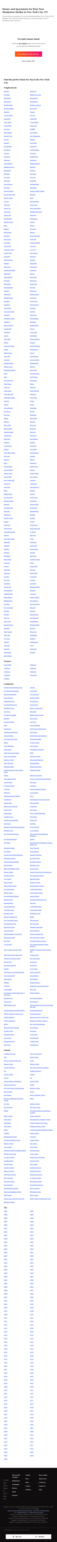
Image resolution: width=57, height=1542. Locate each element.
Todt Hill (6, 642)
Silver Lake (7, 635)
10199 (31, 1407)
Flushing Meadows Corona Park (13, 934)
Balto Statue (7, 824)
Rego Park (7, 511)
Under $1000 (7, 665)
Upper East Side (34, 391)
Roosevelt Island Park (10, 965)
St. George (7, 639)
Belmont (32, 232)
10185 (5, 1407)
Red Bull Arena (8, 998)
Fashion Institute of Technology (12, 1081)
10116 (31, 1325)
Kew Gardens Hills (9, 480)
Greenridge (33, 583)
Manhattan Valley (9, 363)
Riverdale (6, 301)
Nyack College (34, 1154)
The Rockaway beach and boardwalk (14, 972)
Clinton (6, 336)
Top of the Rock (34, 694)
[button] (55, 3)
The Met (32, 687)
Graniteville (33, 577)
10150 (31, 1356)
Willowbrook (7, 652)
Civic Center (33, 332)
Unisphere (33, 824)
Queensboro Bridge (9, 848)
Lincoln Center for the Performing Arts (41, 872)
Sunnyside (33, 535)
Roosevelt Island (34, 373)
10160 (31, 1373)
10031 (31, 1259)
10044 (31, 1280)
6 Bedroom (33, 672)
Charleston (7, 563)
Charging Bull (8, 803)
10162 (5, 1376)
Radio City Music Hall (36, 708)
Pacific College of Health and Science (40, 1199)
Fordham (6, 263)
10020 (5, 1242)
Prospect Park (7, 962)
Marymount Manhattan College (12, 1192)
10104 (31, 1304)
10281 (31, 1452)
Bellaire (6, 418)
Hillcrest (32, 459)
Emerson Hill (33, 573)
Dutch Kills (7, 439)
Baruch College (34, 1057)
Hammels (6, 459)
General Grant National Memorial (13, 855)
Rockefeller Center (9, 708)
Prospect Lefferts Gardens (37, 191)
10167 (31, 1383)
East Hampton (34, 979)
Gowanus (6, 153)
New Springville (8, 608)
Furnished (6, 678)
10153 (5, 1362)
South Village (34, 377)
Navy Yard (7, 177)
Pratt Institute (7, 1095)
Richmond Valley (35, 625)
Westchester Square (9, 318)
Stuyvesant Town (8, 380)
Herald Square (34, 349)
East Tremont (33, 253)
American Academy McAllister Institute (15, 1150)
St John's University (9, 1067)
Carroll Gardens (8, 115)
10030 (5, 1259)
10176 (5, 1400)
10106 (31, 1307)
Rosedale (32, 518)
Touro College (8, 1147)
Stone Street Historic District (38, 789)
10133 (31, 1352)
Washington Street (9, 1034)
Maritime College (35, 1104)
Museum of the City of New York (39, 1017)
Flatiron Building (8, 736)
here (37, 1508)
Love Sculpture (34, 830)
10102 (31, 1300)
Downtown (7, 129)
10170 (5, 1390)
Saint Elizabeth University (11, 1188)
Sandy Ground (8, 632)
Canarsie (32, 112)
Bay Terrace (7, 411)
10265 (31, 1428)
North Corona (34, 497)
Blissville (32, 422)
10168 (5, 1386)
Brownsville (33, 108)
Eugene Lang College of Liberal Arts (14, 1199)
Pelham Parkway (8, 298)
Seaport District (34, 851)
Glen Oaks (7, 456)
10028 (5, 1256)
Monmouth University (36, 1174)
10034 (5, 1266)
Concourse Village (9, 250)
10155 (5, 1366)
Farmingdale (7, 1123)
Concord (6, 566)
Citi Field (6, 986)
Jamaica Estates (34, 473)
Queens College (34, 1081)
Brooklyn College (35, 1088)
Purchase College (35, 1150)
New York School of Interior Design (14, 1088)
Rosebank (6, 628)
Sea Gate (6, 201)
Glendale (32, 456)
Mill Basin (7, 174)
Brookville (33, 429)
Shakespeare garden (9, 937)
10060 (5, 1287)
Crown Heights (34, 122)
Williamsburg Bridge (10, 858)
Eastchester (7, 256)
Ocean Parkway (8, 184)
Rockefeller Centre (35, 913)
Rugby (32, 198)
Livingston (33, 594)
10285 (31, 1455)
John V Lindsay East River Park (13, 950)
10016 (5, 1235)
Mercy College (34, 1195)
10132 (5, 1352)
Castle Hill (33, 239)
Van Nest (32, 311)
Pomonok (6, 504)
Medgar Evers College (10, 1154)
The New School (8, 1074)
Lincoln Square (34, 356)
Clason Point (7, 246)
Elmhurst (32, 442)
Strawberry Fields (9, 760)
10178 (5, 1404)
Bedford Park (7, 232)
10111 (5, 1318)
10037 (31, 1269)
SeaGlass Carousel (35, 756)
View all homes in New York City (28, 54)
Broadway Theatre (35, 882)
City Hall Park (8, 944)
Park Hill (6, 614)
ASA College (33, 1147)
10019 (31, 1238)
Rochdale (32, 515)
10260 (31, 1424)
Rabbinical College (9, 1202)
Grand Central (34, 705)
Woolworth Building (35, 739)
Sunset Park (7, 212)
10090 (31, 1297)
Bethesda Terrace (8, 830)
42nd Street (33, 782)
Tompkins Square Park (36, 927)
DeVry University (35, 1188)
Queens (32, 401)
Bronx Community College (37, 1095)
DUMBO (32, 129)
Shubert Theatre (8, 893)
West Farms (33, 315)
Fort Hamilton (8, 146)
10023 (31, 1245)
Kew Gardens (34, 477)
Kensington (33, 160)
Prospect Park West (9, 1041)
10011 (5, 1228)
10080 (5, 1294)
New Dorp (7, 604)
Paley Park (7, 941)
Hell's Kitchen (8, 656)
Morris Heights (8, 277)
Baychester (33, 229)
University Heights (9, 311)
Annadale (6, 549)
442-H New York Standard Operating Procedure (20, 1510)
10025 (31, 1249)
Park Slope (7, 188)
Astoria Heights (8, 408)
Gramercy (33, 342)
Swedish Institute (8, 1161)
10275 (31, 1442)
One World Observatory (10, 705)
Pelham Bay (7, 294)
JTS (5, 1071)
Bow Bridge (7, 851)
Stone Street (7, 1045)
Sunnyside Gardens (9, 539)
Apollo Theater (34, 869)
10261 (5, 1428)
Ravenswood (33, 508)
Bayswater (7, 415)
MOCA (6, 1024)
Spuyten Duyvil (34, 305)
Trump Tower (7, 810)
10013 (5, 1232)
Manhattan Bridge (9, 767)
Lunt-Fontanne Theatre (36, 893)
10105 (5, 1307)
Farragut (6, 139)
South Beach (33, 635)
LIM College (7, 1119)
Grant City (7, 580)
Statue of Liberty (8, 698)
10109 (5, 1314)
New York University (36, 1054)
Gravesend (33, 153)
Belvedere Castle (34, 865)
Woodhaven (33, 542)
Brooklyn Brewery (35, 982)
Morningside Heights (10, 370)
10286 (5, 1459)
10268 (5, 1431)
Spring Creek (33, 205)
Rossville (32, 628)
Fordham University (35, 1071)
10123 (5, 1338)
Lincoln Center (8, 782)
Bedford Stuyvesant (35, 95)
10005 (5, 1218)
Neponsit (32, 494)
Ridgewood (7, 515)
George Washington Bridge (11, 862)
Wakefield (6, 315)
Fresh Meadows (34, 453)
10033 (31, 1263)
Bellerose (6, 422)
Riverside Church (35, 858)
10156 (31, 1366)
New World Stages (9, 889)
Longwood (33, 270)
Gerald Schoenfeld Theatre (11, 896)
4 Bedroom (33, 668)
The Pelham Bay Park (10, 924)
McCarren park (34, 920)
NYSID (32, 1085)
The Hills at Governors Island (12, 958)
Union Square (7, 391)
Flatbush (32, 139)
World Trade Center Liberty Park (13, 955)
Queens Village (34, 504)
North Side (7, 181)
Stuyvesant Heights (35, 208)
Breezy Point (7, 425)
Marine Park (7, 170)
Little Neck (7, 487)
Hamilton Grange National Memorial (14, 827)
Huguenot (32, 590)
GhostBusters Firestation (37, 749)
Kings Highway (8, 163)
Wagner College (34, 1133)
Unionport (33, 308)
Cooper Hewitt (34, 793)
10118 (31, 1328)
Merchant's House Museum (11, 1027)
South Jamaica (8, 528)
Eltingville (7, 573)
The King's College (9, 1181)
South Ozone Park (35, 528)
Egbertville (7, 570)
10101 (5, 1300)
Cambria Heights (8, 432)
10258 (31, 1421)
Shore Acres (33, 632)
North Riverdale (8, 287)
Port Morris (33, 298)
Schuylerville (33, 301)
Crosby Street (34, 1034)
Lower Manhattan (9, 746)
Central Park (33, 691)
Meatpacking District (36, 767)
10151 (5, 1359)
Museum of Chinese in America (39, 1021)
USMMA (6, 1133)
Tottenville (7, 645)
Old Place (6, 611)
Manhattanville (34, 363)
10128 (5, 1345)
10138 (5, 1356)
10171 (31, 1390)
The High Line (34, 701)
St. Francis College (9, 1157)
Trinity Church (34, 746)
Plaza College (34, 1164)
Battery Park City (9, 325)
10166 (5, 1383)
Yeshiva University (35, 1116)
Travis (31, 645)
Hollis (5, 463)
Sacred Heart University (36, 1185)
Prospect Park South (9, 194)
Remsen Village (8, 198)
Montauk (6, 982)
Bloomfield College (35, 1192)
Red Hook (33, 194)
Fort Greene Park (8, 931)
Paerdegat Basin (34, 184)
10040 (5, 1276)
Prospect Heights (8, 191)
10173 (31, 1393)
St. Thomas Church (9, 786)
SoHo (5, 377)
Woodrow (32, 652)
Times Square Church (10, 779)
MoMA (32, 917)
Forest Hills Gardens (9, 453)
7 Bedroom (7, 675)
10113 (5, 1321)
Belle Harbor (33, 418)
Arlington (6, 552)
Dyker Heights (8, 132)
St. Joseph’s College (35, 1178)
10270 (5, 1435)
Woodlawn (7, 322)
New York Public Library (11, 920)
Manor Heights (8, 597)
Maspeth (32, 490)
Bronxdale (7, 236)
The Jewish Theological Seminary (39, 1067)
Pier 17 (32, 796)
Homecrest (7, 160)
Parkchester (33, 291)
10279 (31, 1448)
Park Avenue (33, 810)
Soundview (7, 305)
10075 (31, 1290)
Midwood (32, 170)
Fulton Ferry (33, 146)
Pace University (8, 1107)
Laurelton (32, 480)
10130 (5, 1349)
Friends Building (34, 763)
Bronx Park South (35, 236)
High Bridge (33, 263)
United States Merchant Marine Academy (41, 1130)
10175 (31, 1397)
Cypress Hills (7, 126)
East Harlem (33, 336)
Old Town (33, 611)
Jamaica (32, 470)
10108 (31, 1311)
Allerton (32, 225)
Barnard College (8, 1064)
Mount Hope (33, 284)
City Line (32, 115)
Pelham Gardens (34, 294)
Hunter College (8, 1092)
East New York (8, 136)
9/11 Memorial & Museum (11, 691)
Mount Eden (7, 284)
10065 (31, 1287)
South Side (7, 205)
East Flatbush (34, 132)
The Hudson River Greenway (38, 941)
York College (7, 1126)
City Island (7, 243)
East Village (7, 339)
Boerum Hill (7, 101)
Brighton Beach (8, 105)
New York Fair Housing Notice (41, 1510)
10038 (5, 1273)
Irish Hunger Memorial (10, 839)
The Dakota (7, 843)
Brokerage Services (23, 1512)
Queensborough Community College (40, 1119)
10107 (5, 1311)
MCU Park (33, 989)
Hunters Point (34, 466)
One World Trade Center (10, 739)
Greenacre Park (34, 955)
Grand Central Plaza (9, 906)
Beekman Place (34, 325)
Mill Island (33, 174)
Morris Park (33, 277)
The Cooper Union (35, 1107)
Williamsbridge (34, 318)
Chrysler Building (35, 725)
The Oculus (7, 711)
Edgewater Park (8, 260)
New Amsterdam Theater (37, 875)
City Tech (6, 1104)
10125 (5, 1342)
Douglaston (33, 435)
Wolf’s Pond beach (35, 972)
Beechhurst (33, 415)
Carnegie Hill (7, 329)
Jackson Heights (8, 470)
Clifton (32, 563)
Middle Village (8, 494)
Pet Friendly (33, 675)
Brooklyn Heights (9, 108)
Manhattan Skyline (9, 701)
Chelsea (32, 329)
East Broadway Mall (35, 910)
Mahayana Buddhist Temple (11, 869)
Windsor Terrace (8, 222)
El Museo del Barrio (9, 1021)
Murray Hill (33, 370)
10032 (5, 1263)
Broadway (7, 718)
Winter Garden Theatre (10, 886)
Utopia (32, 539)
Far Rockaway (8, 446)
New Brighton (34, 601)
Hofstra (6, 1130)
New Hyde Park (8, 497)
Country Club (7, 253)
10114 (31, 1321)
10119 (5, 1331)
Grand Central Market (10, 756)
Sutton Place (33, 380)
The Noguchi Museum (36, 998)
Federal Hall (33, 820)
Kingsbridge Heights (9, 270)
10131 (31, 1349)
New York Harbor (35, 958)
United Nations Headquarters (38, 729)
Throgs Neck (7, 308)
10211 (31, 1411)
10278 (5, 1448)
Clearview (33, 432)
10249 (31, 1417)
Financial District (35, 339)
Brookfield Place (8, 903)
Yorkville (6, 401)
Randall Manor (34, 621)
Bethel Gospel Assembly (10, 806)
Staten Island (33, 546)
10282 (5, 1455)
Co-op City (33, 250)
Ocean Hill (33, 181)
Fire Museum (7, 799)
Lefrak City (7, 484)
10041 (31, 1276)
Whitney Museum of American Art (13, 1014)
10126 (31, 1342)
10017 (31, 1235)
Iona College (33, 1143)
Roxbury (6, 521)
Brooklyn (6, 91)
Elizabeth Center (8, 913)
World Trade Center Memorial (38, 736)
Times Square (7, 384)
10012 (31, 1228)
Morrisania (7, 280)
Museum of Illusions (35, 855)
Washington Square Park (10, 732)
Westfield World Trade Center (38, 900)
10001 (5, 1211)
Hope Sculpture (8, 865)
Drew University (8, 1178)
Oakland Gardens (9, 501)
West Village (33, 398)
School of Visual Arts (10, 1085)
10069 (5, 1290)
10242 (5, 1417)
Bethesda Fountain (35, 770)
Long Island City (34, 487)
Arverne (6, 404)
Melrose (32, 274)
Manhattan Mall (8, 900)
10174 (5, 1397)
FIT (31, 1078)
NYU (5, 1057)
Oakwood (32, 608)
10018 (5, 1238)
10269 (31, 1431)
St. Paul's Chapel (34, 742)
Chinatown (7, 332)
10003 (5, 1214)
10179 (31, 1404)
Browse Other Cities (28, 61)
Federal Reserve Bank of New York (40, 799)
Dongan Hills (33, 566)
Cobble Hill (33, 119)
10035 (31, 1266)
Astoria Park (33, 965)
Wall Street (33, 394)
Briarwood (33, 425)
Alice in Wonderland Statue (37, 813)
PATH (31, 753)
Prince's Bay (7, 621)
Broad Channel (8, 429)
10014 (31, 1232)
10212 (5, 1414)
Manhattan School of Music (37, 1126)
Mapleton (32, 167)
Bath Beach (33, 91)
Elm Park (32, 570)
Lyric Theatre (7, 879)
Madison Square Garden (36, 715)
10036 (5, 1269)
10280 (5, 1452)
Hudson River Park (9, 927)
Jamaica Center (8, 473)
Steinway (6, 535)
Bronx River (7, 239)
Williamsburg (34, 219)
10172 (5, 1393)
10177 (31, 1400)
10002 (31, 1211)
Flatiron (6, 342)
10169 (31, 1386)
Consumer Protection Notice (36, 1512)
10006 (31, 1218)
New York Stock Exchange (11, 834)
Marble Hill (7, 274)
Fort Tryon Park (34, 924)
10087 (5, 1297)
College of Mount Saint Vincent (39, 1123)
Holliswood (33, 463)
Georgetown (7, 150)
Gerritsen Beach (34, 150)
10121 (5, 1335)
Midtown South (8, 367)
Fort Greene (33, 143)
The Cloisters (7, 1002)
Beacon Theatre (8, 882)
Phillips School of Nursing (37, 1157)
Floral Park (33, 446)
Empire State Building (10, 694)
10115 (5, 1325)
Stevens (32, 1092)
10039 (31, 1273)
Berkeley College (9, 1143)
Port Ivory (6, 618)
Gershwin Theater (9, 875)
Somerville (7, 525)
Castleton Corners (35, 559)
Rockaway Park (8, 518)
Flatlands (6, 143)
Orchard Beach (34, 976)
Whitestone (7, 542)
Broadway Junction (35, 105)
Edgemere (6, 442)
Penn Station (33, 817)
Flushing (6, 449)
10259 (5, 1424)
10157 (5, 1369)
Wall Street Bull (34, 803)
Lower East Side (34, 360)
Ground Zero (33, 806)
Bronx (5, 225)
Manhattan (33, 322)
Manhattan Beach (35, 163)
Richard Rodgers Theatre (37, 886)
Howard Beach (8, 466)
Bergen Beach (34, 98)
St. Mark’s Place (8, 1031)
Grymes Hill (7, 587)
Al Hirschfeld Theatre (36, 889)
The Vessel (33, 722)
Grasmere (32, 580)
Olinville (6, 291)
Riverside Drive (34, 1038)
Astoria (32, 404)
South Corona (34, 525)
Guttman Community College (12, 1140)
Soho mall (33, 903)
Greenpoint (7, 157)
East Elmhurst (34, 439)
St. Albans (33, 532)
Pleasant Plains (34, 614)
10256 (5, 1421)
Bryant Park (33, 962)
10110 (31, 1314)
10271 (31, 1435)
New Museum (34, 1002)
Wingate (32, 222)
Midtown (32, 367)
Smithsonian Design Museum (12, 796)
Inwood (32, 353)
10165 (31, 1380)
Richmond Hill (34, 511)
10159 (5, 1373)
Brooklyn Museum (9, 1017)
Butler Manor (7, 559)
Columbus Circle (8, 817)
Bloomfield (7, 556)
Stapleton (32, 639)
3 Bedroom (7, 668)
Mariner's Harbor (35, 597)
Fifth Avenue (7, 729)
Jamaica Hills (7, 477)
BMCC (32, 1098)
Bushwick (6, 112)
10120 (31, 1331)
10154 (31, 1362)
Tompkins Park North (36, 212)
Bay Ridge (7, 95)
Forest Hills (33, 449)
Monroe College (34, 1064)
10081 (31, 1294)
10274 (5, 1442)
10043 (5, 1280)
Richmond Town (8, 625)
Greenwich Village (9, 346)
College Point (7, 435)
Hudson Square (8, 353)
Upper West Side (8, 394)
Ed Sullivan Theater (35, 862)
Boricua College (8, 1164)
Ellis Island (33, 711)
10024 (5, 1249)
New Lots (32, 177)
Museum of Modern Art (10, 917)
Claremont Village (35, 243)
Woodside (6, 546)
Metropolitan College (36, 1181)
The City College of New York (12, 1061)
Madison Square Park (36, 775)
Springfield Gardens (9, 532)
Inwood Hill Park (35, 931)
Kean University (8, 1185)
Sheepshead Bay (34, 201)
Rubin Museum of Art (10, 1005)
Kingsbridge (33, 267)
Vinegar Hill (7, 215)
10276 (5, 1445)
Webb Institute (8, 1195)
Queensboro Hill (8, 508)
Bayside (32, 411)
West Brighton (8, 219)
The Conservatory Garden (37, 937)
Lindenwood (33, 484)
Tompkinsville (34, 642)
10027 (31, 1252)
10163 (31, 1376)
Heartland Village (35, 587)
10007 (5, 1221)
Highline (6, 969)
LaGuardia (33, 1137)
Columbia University (10, 1054)
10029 (31, 1256)
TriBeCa (32, 839)
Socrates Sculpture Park (36, 934)
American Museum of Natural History (14, 1010)
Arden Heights (34, 549)
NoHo (5, 373)
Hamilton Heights (35, 346)
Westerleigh (33, 649)
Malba (5, 490)
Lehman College (34, 1161)
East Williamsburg (35, 136)
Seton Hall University (10, 1174)
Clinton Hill (7, 119)
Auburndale (33, 408)
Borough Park (34, 101)
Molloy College (8, 1116)
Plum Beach (33, 188)
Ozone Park (33, 501)
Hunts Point (7, 267)
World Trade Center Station (11, 753)
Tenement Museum (35, 1014)
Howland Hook (8, 590)
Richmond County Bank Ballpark (39, 986)
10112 (31, 1318)
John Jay (6, 1078)
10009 (5, 1225)
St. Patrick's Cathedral (10, 715)
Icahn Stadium (8, 989)
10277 (31, 1445)
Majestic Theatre (8, 872)
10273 (31, 1438)
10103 (5, 1304)
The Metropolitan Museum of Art (13, 687)
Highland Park (34, 157)
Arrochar (32, 552)
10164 (5, 1380)
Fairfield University (35, 1171)
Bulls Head (33, 556)
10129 (31, 1345)
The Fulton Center (9, 910)
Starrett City (7, 208)
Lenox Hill (7, 356)
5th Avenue (33, 1031)
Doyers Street (7, 1038)
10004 (31, 1214)
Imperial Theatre (34, 896)
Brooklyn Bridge (34, 698)
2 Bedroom (33, 665)
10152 (31, 1359)
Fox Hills (6, 577)
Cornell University (9, 1168)
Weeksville (33, 215)
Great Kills (7, 583)
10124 (31, 1338)
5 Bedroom (7, 672)
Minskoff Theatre (35, 879)
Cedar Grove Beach (9, 976)
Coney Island (7, 122)
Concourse (33, 246)
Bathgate (6, 229)
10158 (31, 1369)
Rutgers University (9, 1171)
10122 (31, 1335)
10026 (5, 1252)
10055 (31, 1283)
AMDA (6, 1111)
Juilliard (32, 1074)
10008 (31, 1221)
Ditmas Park (33, 126)
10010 (31, 1225)
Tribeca (32, 384)
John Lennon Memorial (36, 760)
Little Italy (7, 360)
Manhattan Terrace (9, 167)
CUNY (32, 1061)
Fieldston (32, 260)
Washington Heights (9, 398)
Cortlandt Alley (34, 1045)
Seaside (32, 521)
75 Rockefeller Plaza (36, 906)
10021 (31, 1242)
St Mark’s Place (34, 1041)
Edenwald (33, 256)
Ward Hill (6, 649)
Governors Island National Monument (40, 779)
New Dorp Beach (35, 604)
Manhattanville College (10, 1137)
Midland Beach (8, 601)
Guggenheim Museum (36, 1010)
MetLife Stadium (35, 993)
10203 (5, 1411)
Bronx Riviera (8, 979)
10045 (5, 1283)
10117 (5, 1328)
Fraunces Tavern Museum (11, 820)
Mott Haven (33, 280)
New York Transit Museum (37, 1024)
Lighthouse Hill (8, 594)
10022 (5, 1245)
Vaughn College (34, 1140)
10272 (5, 1438)
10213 (31, 1414)
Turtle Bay (33, 387)
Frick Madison (34, 1027)
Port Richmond (34, 618)
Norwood (32, 287)
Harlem (6, 349)
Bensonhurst (7, 98)
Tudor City (7, 387)
